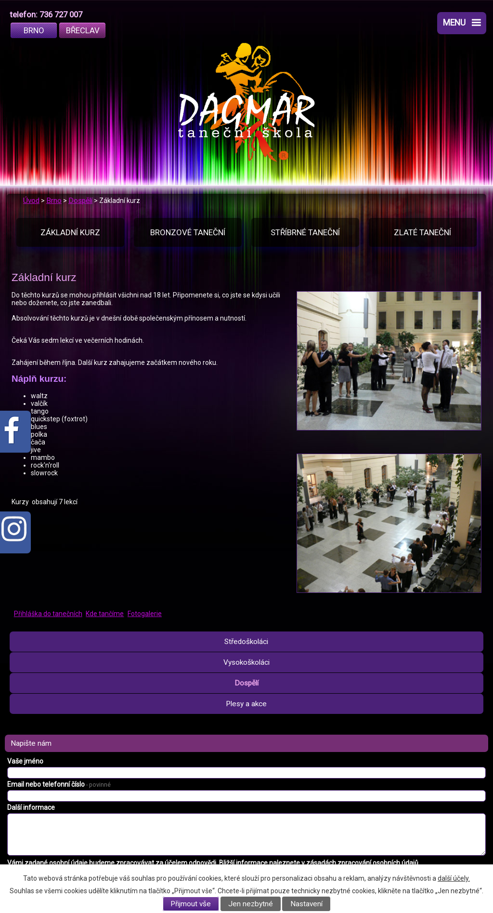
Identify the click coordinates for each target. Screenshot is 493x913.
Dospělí (80, 200)
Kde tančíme (105, 614)
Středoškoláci (246, 641)
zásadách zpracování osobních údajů (362, 863)
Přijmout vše (190, 904)
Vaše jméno (25, 761)
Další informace (31, 807)
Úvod (31, 200)
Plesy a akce (246, 703)
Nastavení (306, 904)
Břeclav (83, 30)
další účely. (454, 878)
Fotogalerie (145, 614)
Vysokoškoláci (246, 662)
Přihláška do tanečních (48, 614)
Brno (34, 30)
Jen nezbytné (250, 904)
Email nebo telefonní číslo (59, 784)
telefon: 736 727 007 (46, 14)
